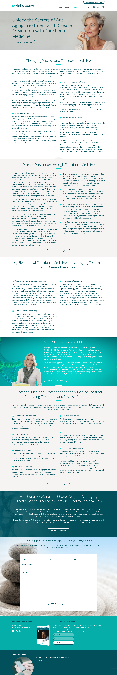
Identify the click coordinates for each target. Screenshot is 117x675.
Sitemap (102, 670)
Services (74, 7)
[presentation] (35, 595)
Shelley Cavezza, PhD (61, 407)
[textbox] (23, 567)
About (67, 7)
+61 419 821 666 (18, 625)
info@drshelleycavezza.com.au (22, 627)
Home (60, 7)
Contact (88, 7)
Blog (80, 7)
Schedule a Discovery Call (94, 2)
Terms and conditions (79, 670)
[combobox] (58, 566)
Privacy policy (92, 670)
